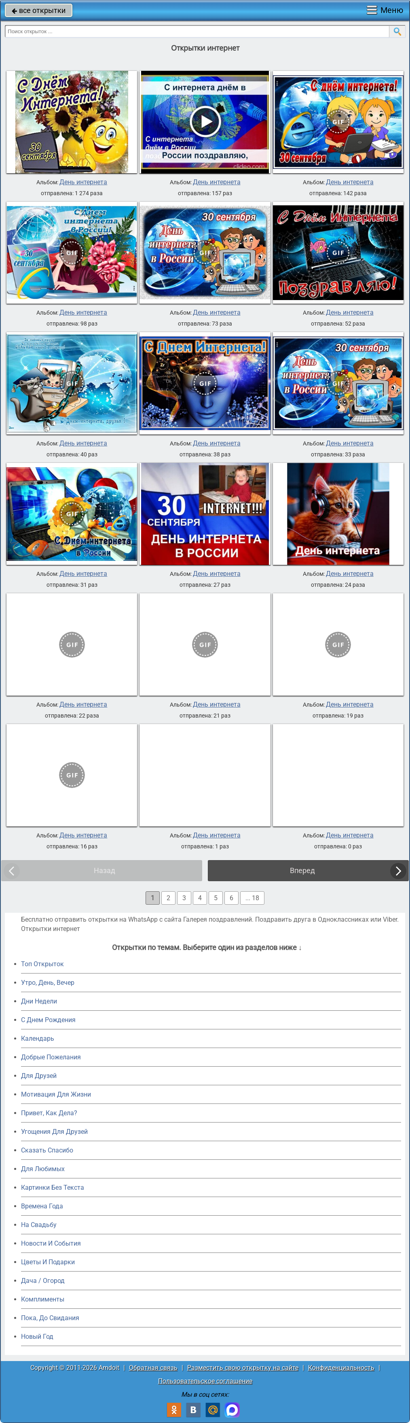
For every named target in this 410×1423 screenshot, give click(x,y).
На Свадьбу (39, 1225)
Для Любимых (43, 1169)
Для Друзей (39, 1076)
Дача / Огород (43, 1281)
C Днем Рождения (48, 1020)
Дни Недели (39, 1001)
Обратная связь (153, 1368)
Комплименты (42, 1299)
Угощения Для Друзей (54, 1131)
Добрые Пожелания (51, 1057)
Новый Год (37, 1336)
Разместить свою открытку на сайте (242, 1368)
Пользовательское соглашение (205, 1381)
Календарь (37, 1038)
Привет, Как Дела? (49, 1113)
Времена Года (42, 1206)
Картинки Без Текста (52, 1187)
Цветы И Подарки (48, 1262)
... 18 (252, 898)
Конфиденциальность (341, 1368)
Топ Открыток (42, 964)
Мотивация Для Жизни (56, 1094)
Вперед (302, 870)
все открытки (39, 10)
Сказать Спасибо (47, 1150)
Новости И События (51, 1243)
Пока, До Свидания (50, 1318)
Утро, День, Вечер (47, 982)
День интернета (83, 182)
